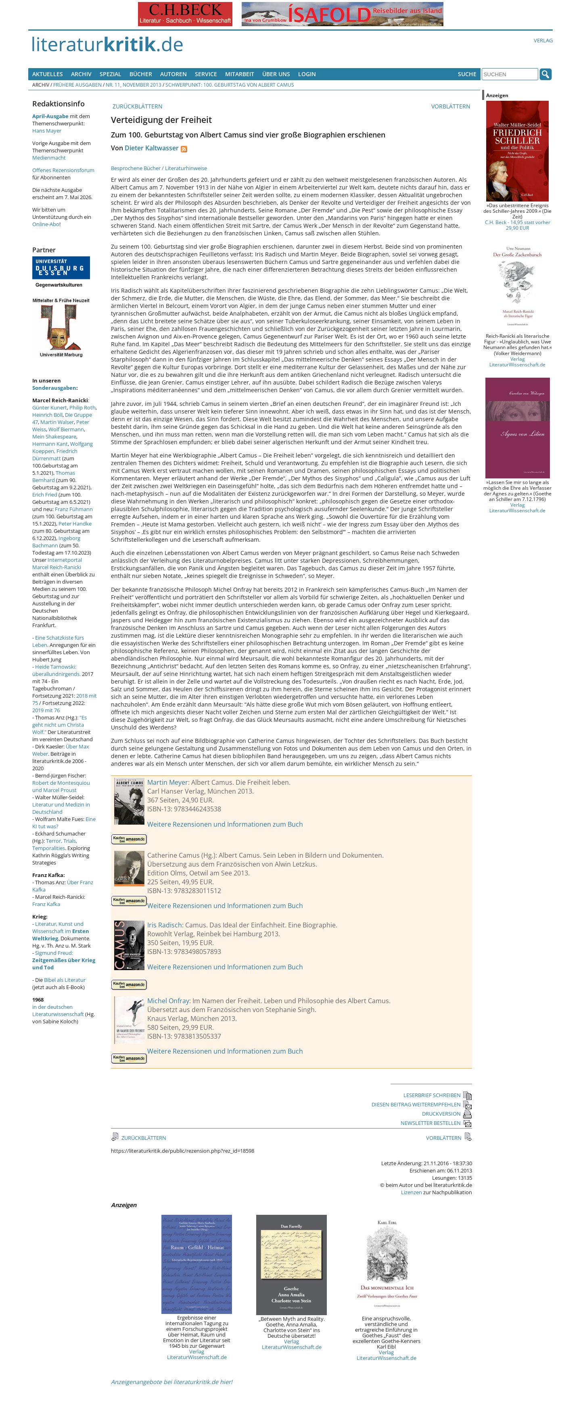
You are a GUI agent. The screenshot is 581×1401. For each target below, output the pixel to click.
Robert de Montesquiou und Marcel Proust (61, 786)
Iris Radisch (164, 925)
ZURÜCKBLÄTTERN (137, 106)
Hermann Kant (50, 443)
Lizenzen (411, 1192)
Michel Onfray (168, 1000)
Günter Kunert (49, 407)
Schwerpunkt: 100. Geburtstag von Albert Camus (229, 84)
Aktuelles (47, 74)
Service (206, 74)
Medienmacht (49, 157)
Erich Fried (44, 494)
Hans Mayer (46, 130)
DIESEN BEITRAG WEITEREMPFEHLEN (422, 1104)
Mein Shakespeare (54, 436)
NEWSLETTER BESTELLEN (436, 1123)
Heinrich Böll (47, 414)
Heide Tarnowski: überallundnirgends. (56, 670)
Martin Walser (57, 422)
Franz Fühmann (74, 509)
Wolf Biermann (66, 429)
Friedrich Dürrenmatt (54, 454)
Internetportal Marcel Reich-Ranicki (57, 563)
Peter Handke (75, 523)
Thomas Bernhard (53, 476)
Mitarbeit (239, 74)
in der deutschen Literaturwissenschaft (58, 1010)
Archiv (81, 74)
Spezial (110, 74)
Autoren (173, 74)
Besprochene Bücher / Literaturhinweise (159, 168)
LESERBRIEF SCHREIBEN (437, 1095)
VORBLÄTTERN (451, 106)
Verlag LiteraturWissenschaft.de (197, 1354)
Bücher (141, 74)
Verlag (543, 40)
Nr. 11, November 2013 (133, 84)
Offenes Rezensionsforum (63, 170)
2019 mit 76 (46, 710)
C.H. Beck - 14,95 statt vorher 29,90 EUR (517, 225)
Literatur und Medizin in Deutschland (61, 808)
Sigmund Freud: (63, 960)
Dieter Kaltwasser (152, 147)
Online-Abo (45, 224)
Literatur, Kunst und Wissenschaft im (60, 931)
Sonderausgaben (54, 387)
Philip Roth (82, 407)
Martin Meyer (167, 782)
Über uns (276, 74)
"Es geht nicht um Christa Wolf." (59, 725)
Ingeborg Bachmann (56, 541)
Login (307, 74)
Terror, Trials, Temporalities (54, 844)
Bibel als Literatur (65, 979)
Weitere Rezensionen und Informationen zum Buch (225, 824)
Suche (467, 74)
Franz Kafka (46, 904)
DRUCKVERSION (447, 1113)
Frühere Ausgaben (77, 84)
